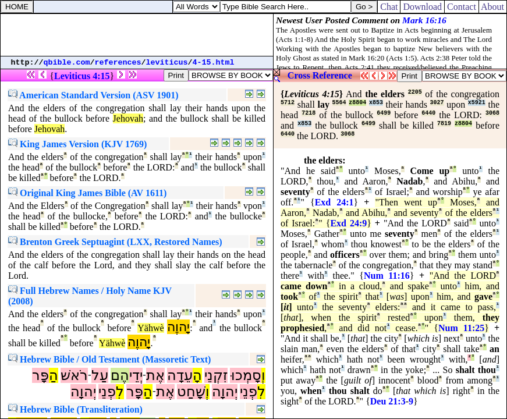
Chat (389, 7)
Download (422, 7)
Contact (461, 7)
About (492, 7)
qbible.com (67, 62)
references (118, 62)
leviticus (167, 62)
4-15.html (214, 62)
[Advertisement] (137, 34)
